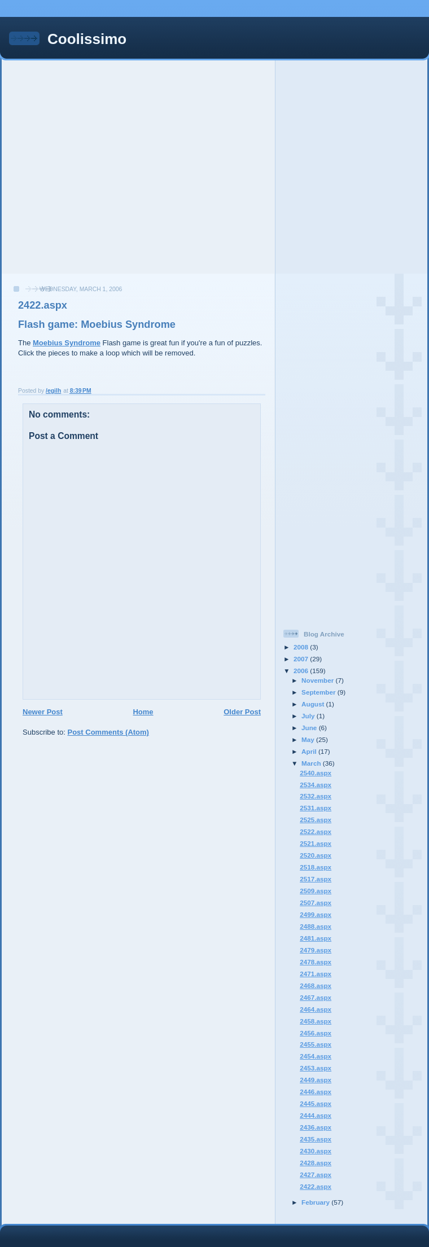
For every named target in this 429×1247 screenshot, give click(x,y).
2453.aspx (315, 1068)
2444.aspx (315, 1115)
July (309, 715)
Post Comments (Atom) (108, 732)
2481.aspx (315, 938)
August (313, 704)
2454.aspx (315, 1056)
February (316, 1202)
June (310, 727)
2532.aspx (315, 796)
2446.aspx (315, 1091)
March (312, 763)
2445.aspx (315, 1103)
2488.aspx (315, 926)
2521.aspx (315, 843)
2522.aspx (315, 831)
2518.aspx (315, 867)
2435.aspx (315, 1139)
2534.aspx (315, 784)
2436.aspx (315, 1127)
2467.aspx (315, 997)
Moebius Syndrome (66, 343)
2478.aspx (315, 961)
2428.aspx (315, 1162)
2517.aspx (315, 878)
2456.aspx (315, 1033)
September (319, 692)
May (308, 739)
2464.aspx (315, 1009)
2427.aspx (315, 1174)
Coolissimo (86, 38)
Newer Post (43, 712)
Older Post (242, 712)
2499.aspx (315, 914)
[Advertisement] (106, 166)
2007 (302, 658)
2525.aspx (315, 819)
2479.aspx (315, 950)
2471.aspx (315, 973)
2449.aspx (315, 1079)
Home (143, 712)
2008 (302, 647)
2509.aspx (315, 890)
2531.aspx (315, 807)
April (309, 751)
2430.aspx (315, 1150)
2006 (302, 670)
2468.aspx (315, 985)
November (318, 680)
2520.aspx (315, 855)
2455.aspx (315, 1044)
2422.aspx (315, 1186)
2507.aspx (315, 902)
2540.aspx (315, 772)
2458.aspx (315, 1021)
